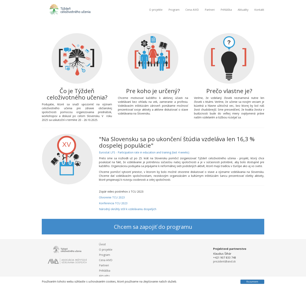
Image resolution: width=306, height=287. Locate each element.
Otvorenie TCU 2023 (112, 197)
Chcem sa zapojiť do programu (153, 226)
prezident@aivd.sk (224, 261)
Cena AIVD (192, 9)
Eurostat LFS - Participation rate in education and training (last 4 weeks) (144, 152)
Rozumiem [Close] (252, 281)
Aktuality (243, 9)
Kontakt (259, 9)
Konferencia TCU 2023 (113, 203)
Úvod (102, 244)
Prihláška (226, 9)
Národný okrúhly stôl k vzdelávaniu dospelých (127, 209)
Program (174, 9)
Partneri (210, 9)
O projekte (156, 9)
